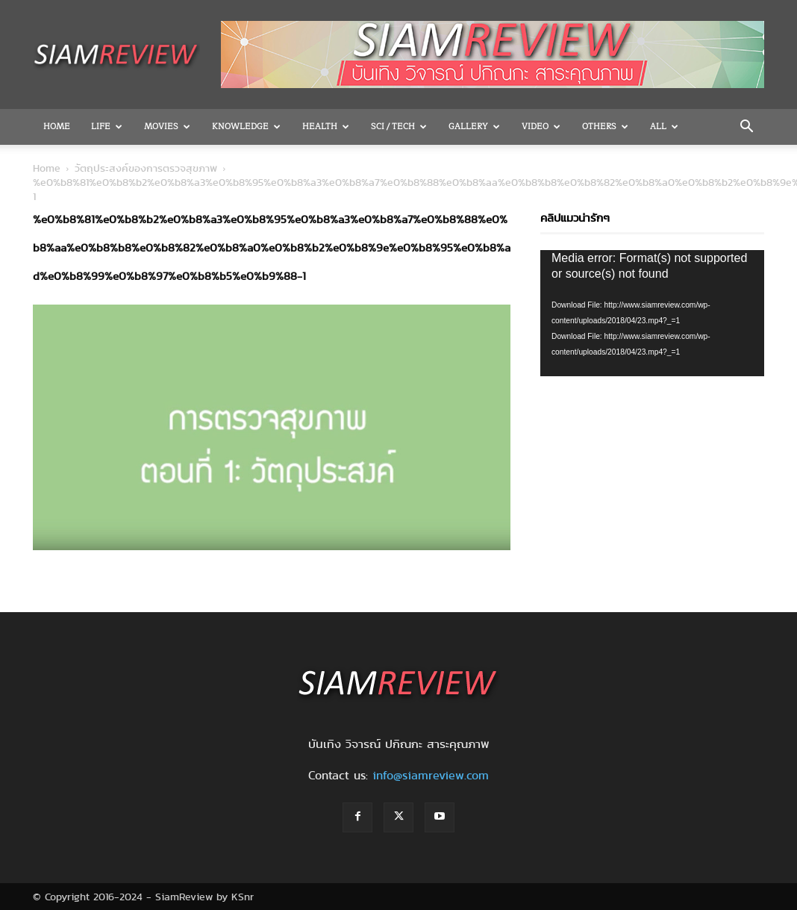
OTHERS (605, 126)
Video (541, 126)
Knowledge (246, 126)
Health (325, 126)
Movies (167, 126)
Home (56, 126)
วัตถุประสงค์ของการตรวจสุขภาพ (146, 168)
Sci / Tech (399, 126)
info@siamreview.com (430, 775)
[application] (652, 313)
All (664, 126)
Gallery (474, 126)
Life (106, 126)
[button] (746, 127)
